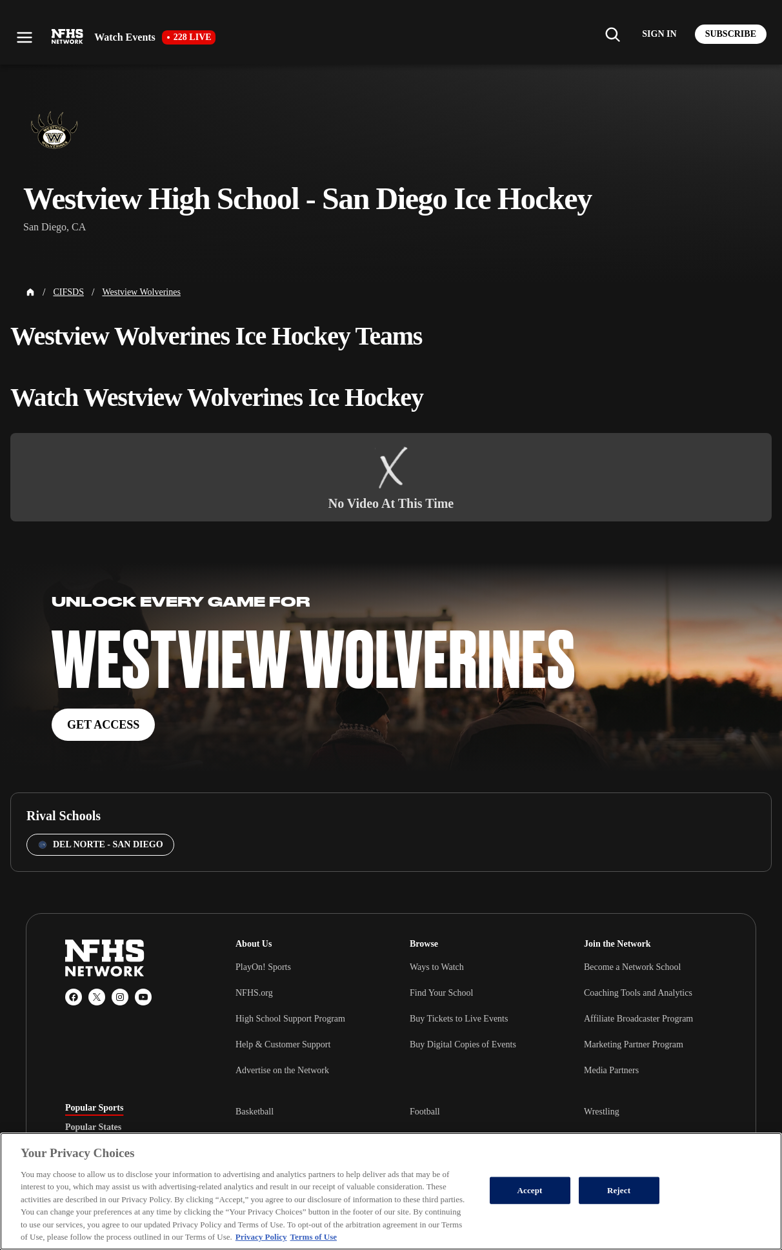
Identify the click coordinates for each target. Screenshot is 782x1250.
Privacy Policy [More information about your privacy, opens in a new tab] (261, 1237)
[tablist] (129, 1127)
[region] (391, 1191)
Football (425, 1111)
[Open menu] (24, 37)
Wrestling (601, 1111)
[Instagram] (120, 997)
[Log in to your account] (659, 34)
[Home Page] (30, 292)
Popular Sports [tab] (94, 1108)
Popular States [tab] (93, 1127)
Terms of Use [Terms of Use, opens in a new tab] (313, 1237)
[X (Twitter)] (96, 997)
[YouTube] (143, 997)
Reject (618, 1190)
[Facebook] (73, 997)
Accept (530, 1190)
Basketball (255, 1111)
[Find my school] (612, 34)
